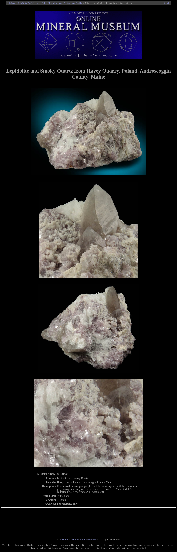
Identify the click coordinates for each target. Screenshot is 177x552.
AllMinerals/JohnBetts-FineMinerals (23, 3)
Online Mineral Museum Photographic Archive (62, 3)
